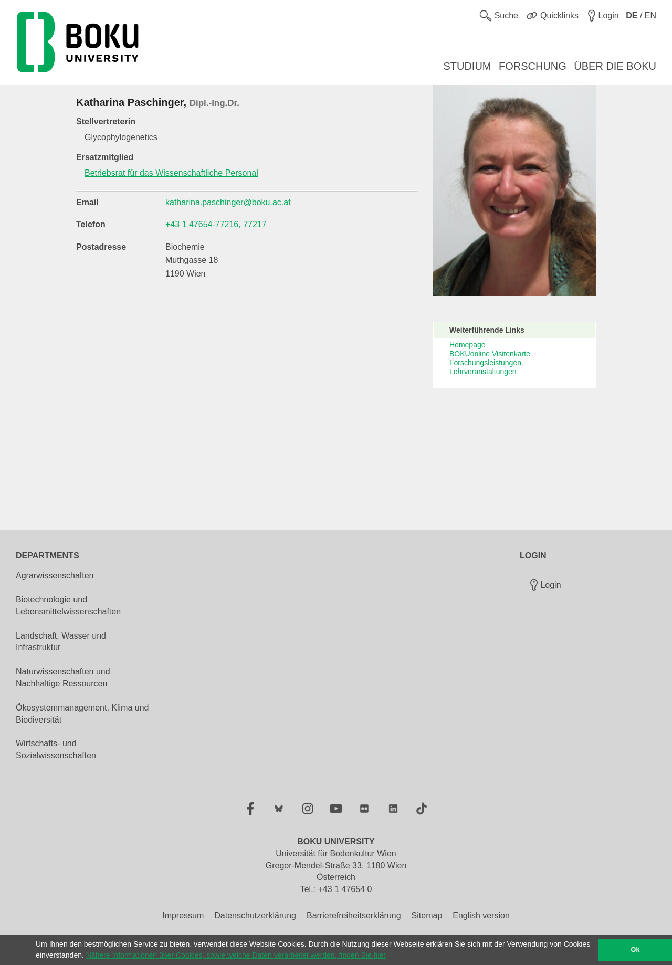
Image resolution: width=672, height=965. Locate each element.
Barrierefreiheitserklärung (354, 915)
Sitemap (427, 915)
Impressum (183, 915)
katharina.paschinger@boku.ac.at (228, 202)
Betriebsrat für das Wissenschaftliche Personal (171, 172)
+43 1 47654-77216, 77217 (216, 224)
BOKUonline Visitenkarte (489, 353)
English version (481, 915)
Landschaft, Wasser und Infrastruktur (61, 641)
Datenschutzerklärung (255, 915)
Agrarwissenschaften (55, 575)
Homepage (467, 345)
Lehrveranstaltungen (483, 371)
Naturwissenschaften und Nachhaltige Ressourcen (63, 677)
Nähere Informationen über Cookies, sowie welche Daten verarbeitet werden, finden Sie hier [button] (236, 955)
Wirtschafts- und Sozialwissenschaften (56, 749)
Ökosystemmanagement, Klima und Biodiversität (82, 713)
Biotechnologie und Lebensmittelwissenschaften (68, 605)
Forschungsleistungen (485, 362)
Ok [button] (635, 949)
